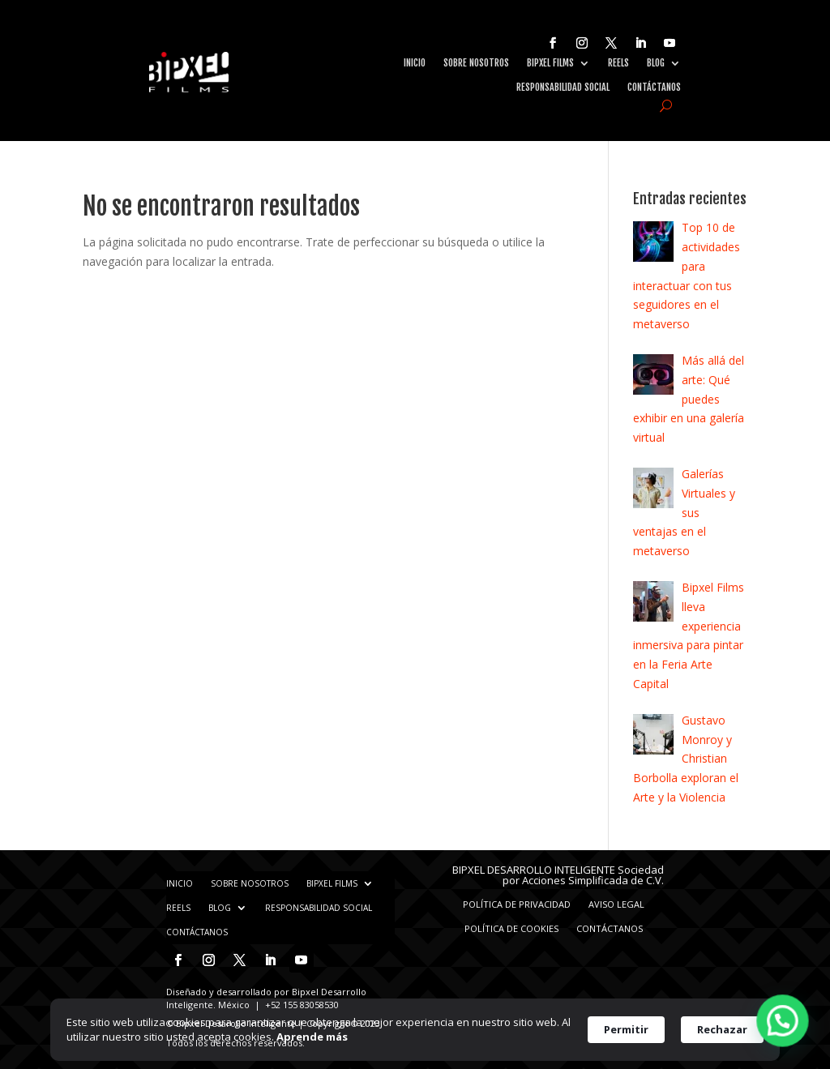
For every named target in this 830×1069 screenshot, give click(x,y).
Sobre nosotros (476, 63)
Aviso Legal (616, 904)
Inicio (415, 63)
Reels (618, 63)
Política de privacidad (517, 904)
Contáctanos (654, 87)
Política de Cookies (511, 928)
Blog (656, 63)
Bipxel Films (550, 63)
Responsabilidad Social (563, 87)
